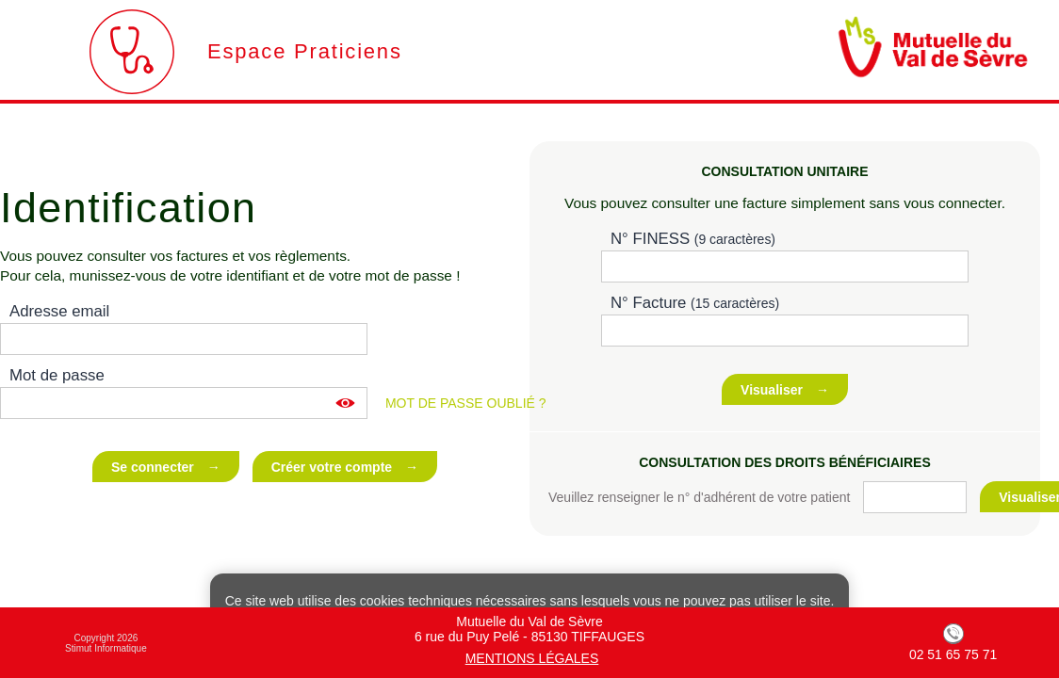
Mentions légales (532, 658)
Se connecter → (165, 467)
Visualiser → (785, 389)
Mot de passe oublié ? (465, 403)
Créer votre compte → (344, 467)
